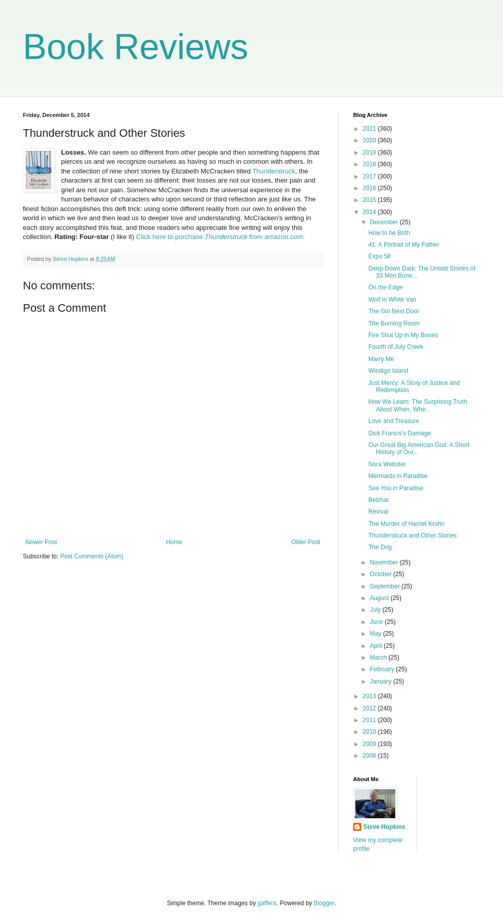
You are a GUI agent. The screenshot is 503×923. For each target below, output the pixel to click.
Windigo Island (388, 370)
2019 (370, 152)
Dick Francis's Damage (399, 433)
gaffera (267, 903)
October (381, 574)
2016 (370, 188)
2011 (370, 720)
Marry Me (381, 359)
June (377, 622)
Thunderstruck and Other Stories (412, 535)
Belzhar (378, 499)
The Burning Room (394, 323)
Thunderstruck (274, 171)
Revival (378, 511)
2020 (370, 140)
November (385, 562)
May (376, 633)
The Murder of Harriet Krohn (406, 523)
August (380, 598)
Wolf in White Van (392, 299)
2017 (370, 176)
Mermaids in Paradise (397, 476)
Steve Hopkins (384, 826)
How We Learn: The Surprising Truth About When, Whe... (417, 405)
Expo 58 (379, 256)
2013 (370, 696)
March (379, 657)
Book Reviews (135, 47)
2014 (370, 212)
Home (174, 542)
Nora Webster (387, 464)
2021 (370, 128)
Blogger (324, 903)
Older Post (305, 542)
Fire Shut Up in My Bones (403, 335)
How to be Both (389, 232)
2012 (370, 708)
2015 (370, 199)
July (376, 609)
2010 (370, 731)
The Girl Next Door (393, 311)
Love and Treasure (393, 421)
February (383, 669)
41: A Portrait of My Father (403, 244)
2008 (370, 755)
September (385, 586)
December (385, 222)
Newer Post (41, 542)
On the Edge (385, 287)
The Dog (380, 547)
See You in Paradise (395, 488)
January (381, 681)
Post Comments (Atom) (91, 556)
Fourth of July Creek (395, 346)
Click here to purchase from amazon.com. (219, 237)
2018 (370, 164)
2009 (370, 744)
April (377, 645)
